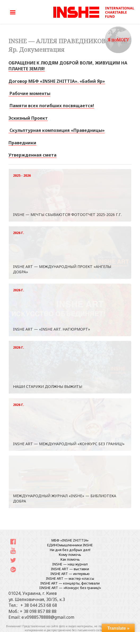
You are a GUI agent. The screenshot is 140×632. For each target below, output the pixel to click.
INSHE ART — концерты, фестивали (70, 583)
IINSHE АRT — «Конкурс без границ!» (70, 587)
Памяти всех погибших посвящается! (52, 106)
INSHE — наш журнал (70, 564)
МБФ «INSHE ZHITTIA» (70, 540)
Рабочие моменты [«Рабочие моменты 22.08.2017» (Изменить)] (29, 93)
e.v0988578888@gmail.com (47, 617)
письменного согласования (96, 630)
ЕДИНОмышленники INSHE (70, 545)
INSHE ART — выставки (70, 568)
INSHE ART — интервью (70, 573)
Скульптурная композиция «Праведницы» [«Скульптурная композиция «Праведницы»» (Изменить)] (56, 130)
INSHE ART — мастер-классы (70, 578)
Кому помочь (70, 554)
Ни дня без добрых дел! (70, 549)
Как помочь (70, 559)
